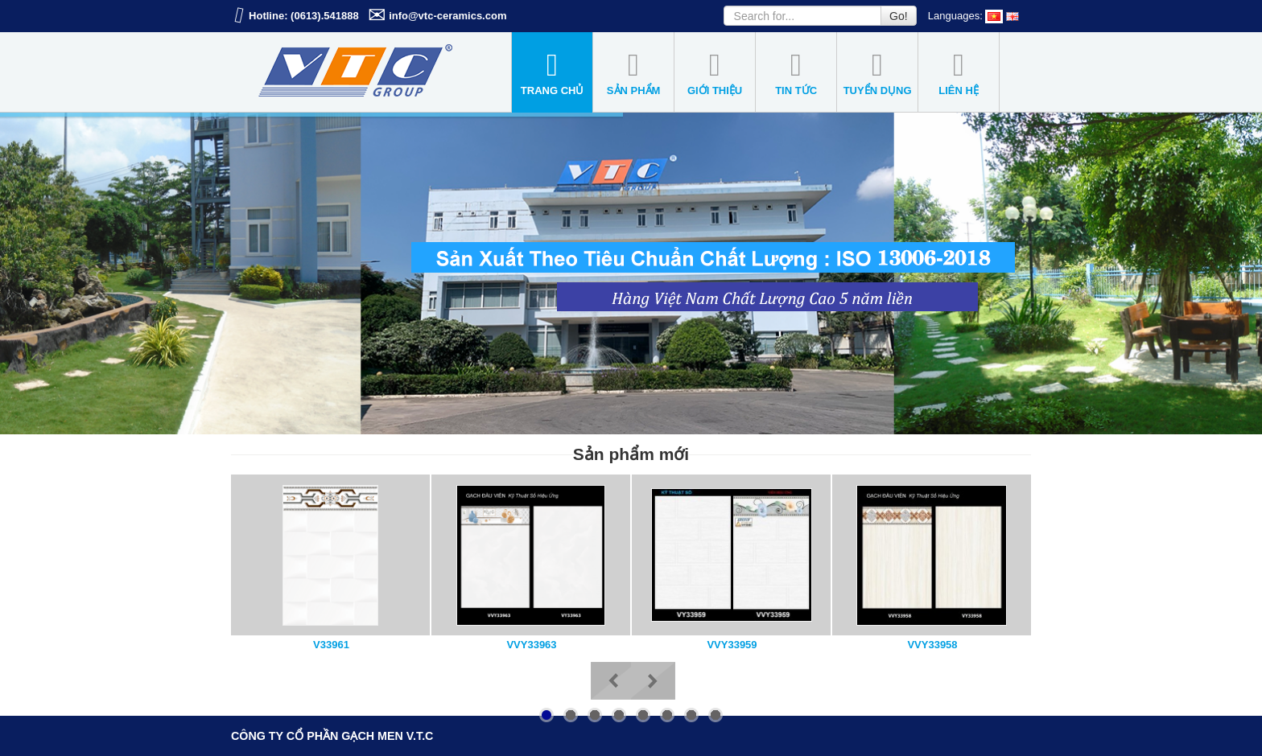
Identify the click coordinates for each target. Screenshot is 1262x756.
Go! (898, 16)
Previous (613, 681)
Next (653, 681)
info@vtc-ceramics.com (447, 16)
